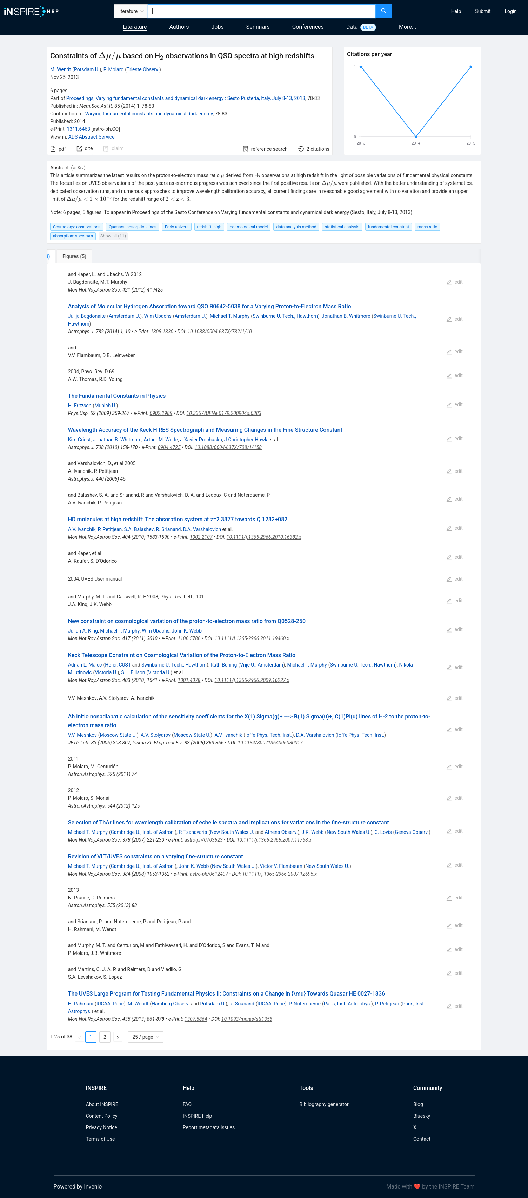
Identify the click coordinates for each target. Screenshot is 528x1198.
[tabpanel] (264, 656)
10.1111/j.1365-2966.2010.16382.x (264, 537)
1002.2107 (201, 537)
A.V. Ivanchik (82, 529)
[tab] (70, 256)
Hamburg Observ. (170, 1003)
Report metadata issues (209, 1127)
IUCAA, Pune (110, 1003)
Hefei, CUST (118, 665)
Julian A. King (83, 631)
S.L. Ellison (133, 672)
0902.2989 (161, 413)
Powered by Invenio (78, 1186)
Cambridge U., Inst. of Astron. (143, 832)
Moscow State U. (118, 735)
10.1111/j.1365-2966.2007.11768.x (274, 840)
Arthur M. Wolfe (161, 439)
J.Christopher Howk (245, 439)
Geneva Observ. (412, 832)
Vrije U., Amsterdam (261, 665)
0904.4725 (169, 447)
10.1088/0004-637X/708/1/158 (228, 447)
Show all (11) (113, 236)
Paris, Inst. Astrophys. (347, 1003)
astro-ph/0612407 (209, 874)
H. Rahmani (80, 1003)
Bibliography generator (324, 1104)
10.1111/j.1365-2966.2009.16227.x (251, 680)
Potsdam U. (87, 69)
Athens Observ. (281, 832)
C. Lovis (383, 832)
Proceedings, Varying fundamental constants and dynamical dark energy (185, 98)
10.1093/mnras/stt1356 (246, 1019)
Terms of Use (100, 1139)
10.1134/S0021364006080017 (270, 742)
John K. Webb (187, 631)
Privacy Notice (101, 1127)
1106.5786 (189, 638)
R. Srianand (168, 529)
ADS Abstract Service (91, 137)
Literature (135, 27)
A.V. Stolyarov (156, 735)
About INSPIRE (102, 1104)
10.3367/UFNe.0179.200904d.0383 (224, 413)
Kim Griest (79, 439)
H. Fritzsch (80, 405)
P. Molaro (113, 69)
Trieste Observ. (143, 69)
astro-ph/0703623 (204, 840)
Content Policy (102, 1116)
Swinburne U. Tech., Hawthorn (285, 316)
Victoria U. (106, 672)
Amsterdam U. (124, 316)
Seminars (258, 27)
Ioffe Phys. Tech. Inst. (268, 735)
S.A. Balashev (139, 529)
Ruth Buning (223, 665)
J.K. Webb (313, 832)
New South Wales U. (232, 832)
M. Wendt (60, 69)
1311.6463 (78, 129)
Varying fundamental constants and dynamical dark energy (149, 113)
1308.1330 (162, 331)
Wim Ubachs (157, 316)
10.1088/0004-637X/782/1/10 (219, 331)
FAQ (187, 1104)
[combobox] (262, 11)
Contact (421, 1139)
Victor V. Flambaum (281, 866)
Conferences (308, 27)
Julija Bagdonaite (87, 316)
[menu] (461, 11)
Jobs (218, 27)
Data (352, 27)
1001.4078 (189, 680)
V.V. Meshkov (82, 735)
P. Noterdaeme (305, 1003)
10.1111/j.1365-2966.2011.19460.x (252, 638)
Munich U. (105, 405)
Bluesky (421, 1116)
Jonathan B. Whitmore (346, 316)
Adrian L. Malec (85, 665)
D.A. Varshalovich (202, 529)
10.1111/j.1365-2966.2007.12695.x (279, 874)
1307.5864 (196, 1019)
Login (510, 11)
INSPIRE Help (197, 1116)
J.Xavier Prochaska (201, 439)
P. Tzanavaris (193, 832)
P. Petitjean (110, 529)
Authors (179, 27)
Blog (418, 1104)
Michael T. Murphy (229, 316)
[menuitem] (456, 11)
